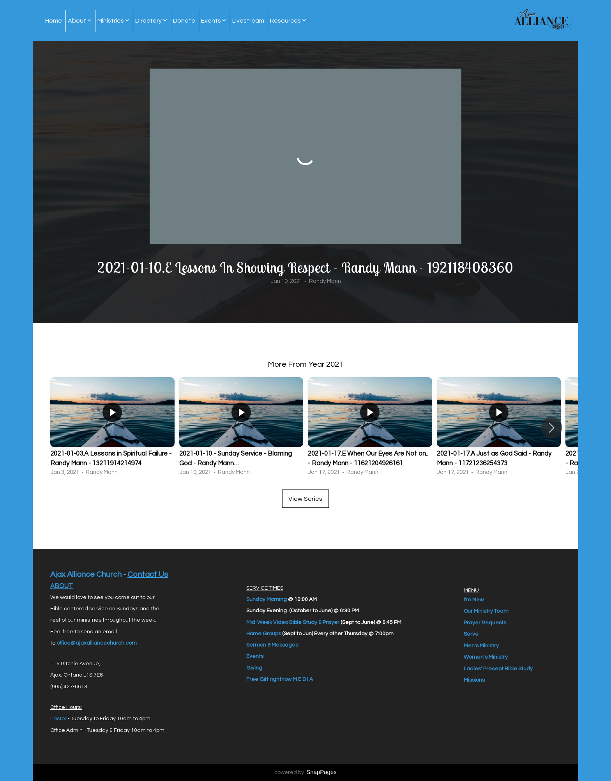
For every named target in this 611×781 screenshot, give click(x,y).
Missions (474, 680)
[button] (551, 427)
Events (213, 21)
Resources (288, 21)
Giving (254, 668)
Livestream (248, 21)
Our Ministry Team (486, 611)
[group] (112, 427)
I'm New (474, 599)
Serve (471, 634)
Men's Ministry (481, 645)
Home (53, 21)
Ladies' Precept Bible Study (498, 668)
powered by (305, 772)
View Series (305, 499)
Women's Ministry (486, 657)
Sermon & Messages (272, 645)
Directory (151, 21)
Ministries (113, 21)
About (80, 21)
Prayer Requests (485, 622)
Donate (184, 21)
